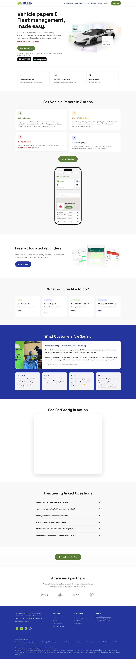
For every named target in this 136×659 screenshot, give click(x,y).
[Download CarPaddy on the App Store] (24, 59)
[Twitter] (17, 630)
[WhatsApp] (30, 630)
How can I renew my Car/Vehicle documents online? (55, 509)
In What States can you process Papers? (51, 522)
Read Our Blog (57, 623)
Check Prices (68, 3)
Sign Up (116, 3)
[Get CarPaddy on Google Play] (39, 59)
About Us (56, 621)
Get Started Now (68, 159)
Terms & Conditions (59, 626)
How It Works (79, 3)
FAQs (100, 3)
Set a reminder (23, 264)
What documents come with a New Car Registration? (56, 529)
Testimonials (91, 3)
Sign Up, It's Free (26, 48)
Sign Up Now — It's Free (68, 557)
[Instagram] (26, 630)
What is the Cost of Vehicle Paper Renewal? (52, 502)
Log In (106, 3)
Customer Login (79, 618)
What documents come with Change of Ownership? (55, 535)
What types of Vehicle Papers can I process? (53, 516)
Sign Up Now (78, 621)
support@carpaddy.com (103, 617)
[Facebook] (22, 630)
